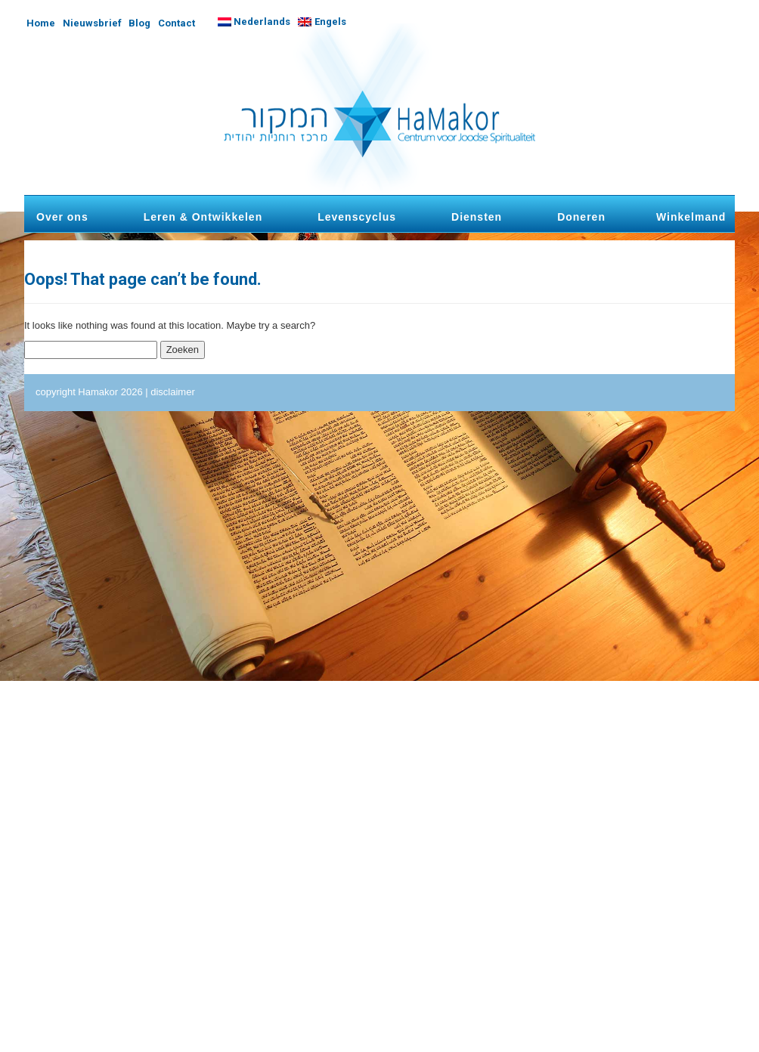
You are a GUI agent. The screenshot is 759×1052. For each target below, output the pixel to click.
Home (40, 23)
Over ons (62, 217)
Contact (176, 23)
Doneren (581, 217)
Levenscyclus (357, 217)
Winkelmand (691, 217)
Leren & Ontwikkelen (203, 217)
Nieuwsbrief (92, 23)
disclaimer (172, 392)
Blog (139, 23)
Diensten (476, 217)
